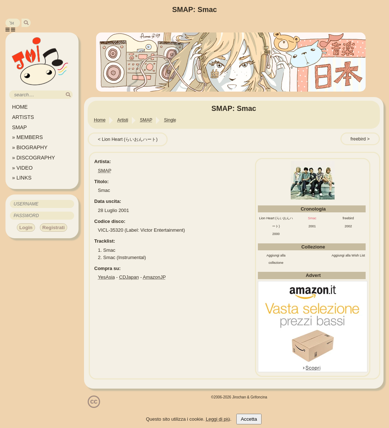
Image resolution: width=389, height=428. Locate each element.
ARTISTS (23, 117)
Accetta (249, 419)
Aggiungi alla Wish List (348, 255)
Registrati (53, 227)
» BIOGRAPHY (29, 147)
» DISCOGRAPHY (33, 158)
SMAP (19, 127)
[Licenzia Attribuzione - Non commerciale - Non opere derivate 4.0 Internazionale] (94, 405)
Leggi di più (218, 419)
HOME (20, 107)
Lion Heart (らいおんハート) (130, 139)
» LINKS (21, 178)
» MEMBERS (27, 137)
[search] (26, 23)
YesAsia (106, 277)
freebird (358, 139)
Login (26, 227)
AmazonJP (154, 277)
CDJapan (129, 277)
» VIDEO (22, 168)
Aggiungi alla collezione (275, 259)
